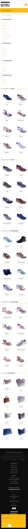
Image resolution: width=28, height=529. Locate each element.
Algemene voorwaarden (14, 483)
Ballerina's (5, 22)
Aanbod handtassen (14, 472)
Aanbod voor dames (14, 465)
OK (9, 525)
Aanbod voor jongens (14, 469)
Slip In (4, 37)
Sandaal (4, 31)
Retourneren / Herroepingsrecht (14, 479)
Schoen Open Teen (6, 36)
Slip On (4, 55)
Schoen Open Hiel (6, 34)
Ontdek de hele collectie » (21, 88)
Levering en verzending (14, 477)
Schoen (4, 32)
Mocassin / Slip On (6, 25)
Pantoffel (4, 28)
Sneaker (5, 39)
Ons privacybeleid (14, 481)
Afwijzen (5, 525)
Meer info (22, 459)
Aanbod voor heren (14, 467)
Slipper (4, 82)
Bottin (4, 45)
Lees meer (4, 523)
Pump (4, 29)
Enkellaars (4, 23)
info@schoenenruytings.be (14, 501)
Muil (3, 26)
